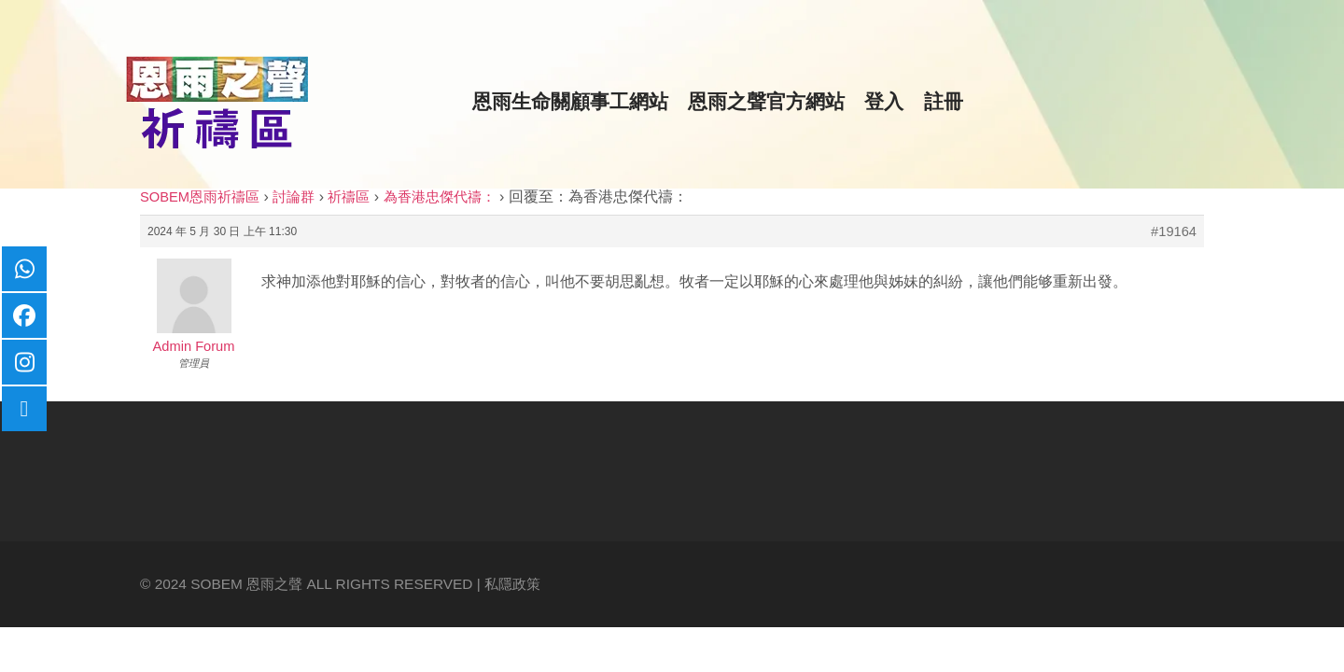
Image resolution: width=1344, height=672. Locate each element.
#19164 (1174, 231)
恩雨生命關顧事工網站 (570, 102)
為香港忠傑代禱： (440, 196)
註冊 (943, 102)
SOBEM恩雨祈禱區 (199, 196)
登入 (883, 102)
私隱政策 (512, 584)
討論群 (294, 196)
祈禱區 (349, 196)
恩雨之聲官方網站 (766, 102)
